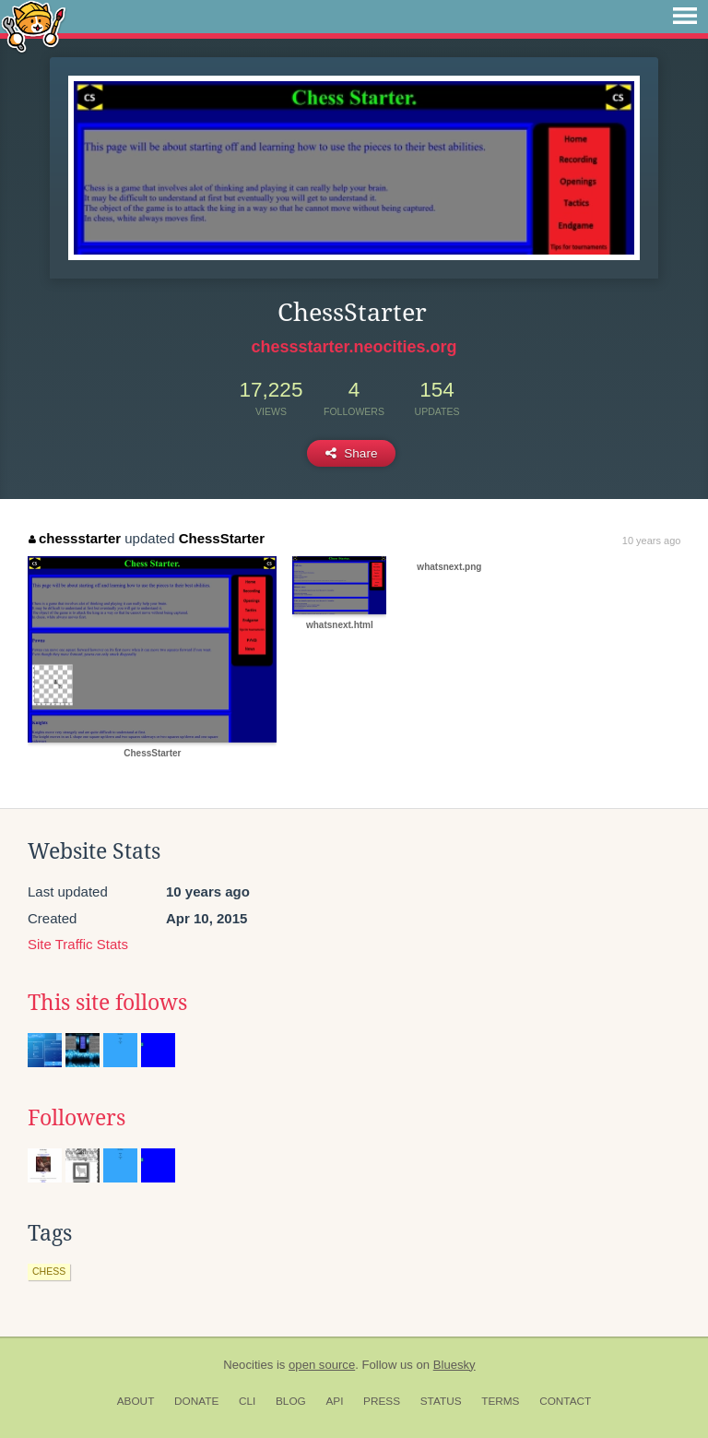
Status (441, 1401)
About (136, 1401)
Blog (291, 1401)
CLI (247, 1401)
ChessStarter (222, 538)
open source (322, 1365)
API (334, 1401)
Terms (500, 1401)
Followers (76, 1118)
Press (381, 1401)
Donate (196, 1401)
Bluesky (454, 1365)
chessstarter (75, 538)
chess (48, 1271)
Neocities (248, 1365)
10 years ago (651, 540)
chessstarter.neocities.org (353, 347)
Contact (565, 1401)
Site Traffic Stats (78, 944)
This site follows (107, 1003)
